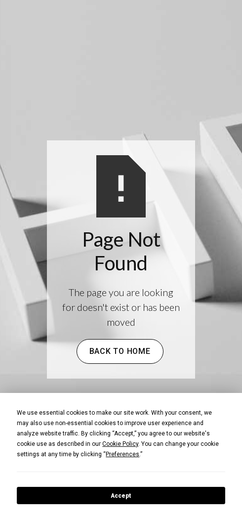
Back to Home (120, 351)
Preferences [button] (122, 454)
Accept (121, 495)
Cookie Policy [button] (120, 443)
